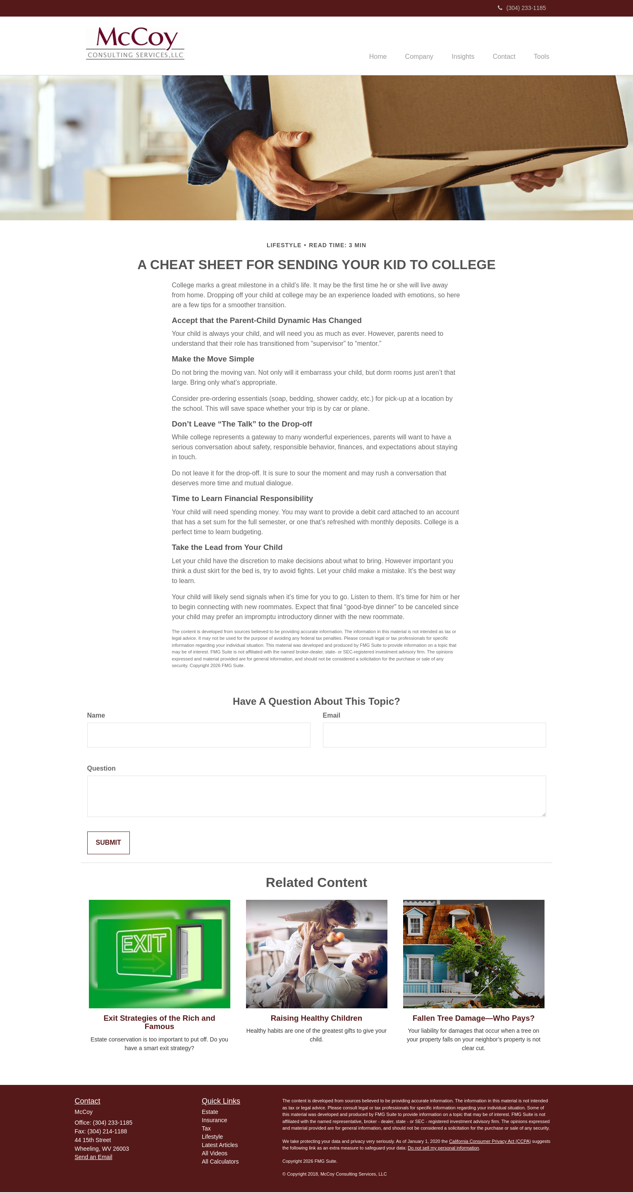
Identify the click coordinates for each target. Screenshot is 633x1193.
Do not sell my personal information (443, 1149)
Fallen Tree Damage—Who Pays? (474, 1019)
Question (101, 769)
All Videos (214, 1154)
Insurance (214, 1121)
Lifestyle (212, 1138)
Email (332, 716)
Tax (206, 1129)
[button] (410, 46)
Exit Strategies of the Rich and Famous (159, 1023)
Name (96, 716)
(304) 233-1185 (522, 8)
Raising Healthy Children (316, 1019)
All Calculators (220, 1162)
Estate (210, 1113)
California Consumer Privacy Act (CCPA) (490, 1142)
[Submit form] (108, 843)
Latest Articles (220, 1146)
